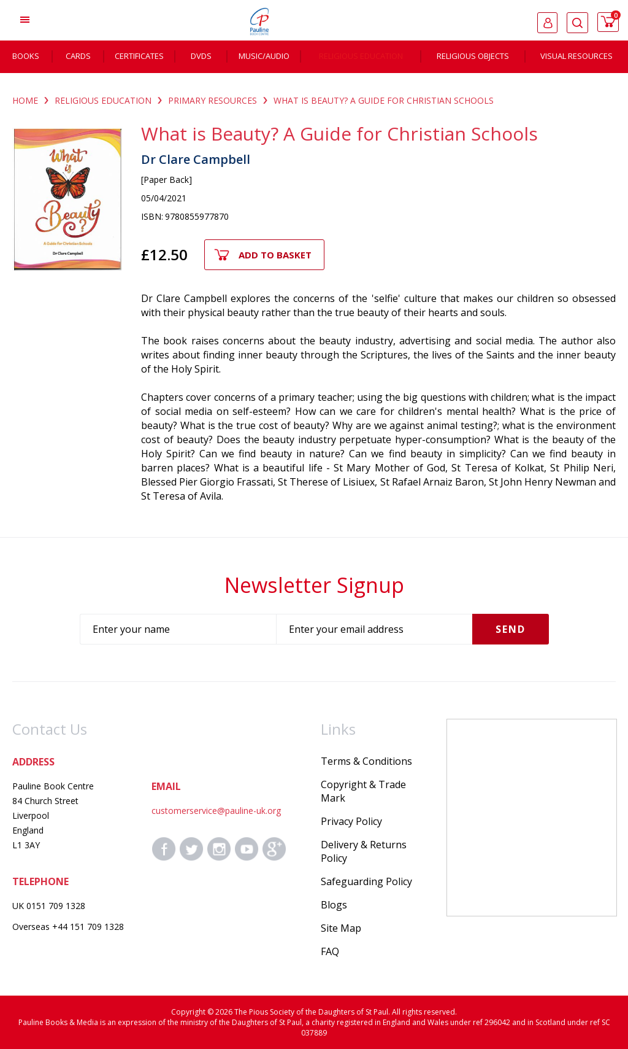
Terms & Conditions (366, 761)
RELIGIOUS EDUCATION (103, 100)
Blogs (334, 905)
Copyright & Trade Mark (363, 791)
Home (25, 100)
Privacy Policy (351, 821)
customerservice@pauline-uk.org (216, 810)
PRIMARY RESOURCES (212, 100)
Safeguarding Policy (366, 881)
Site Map (341, 928)
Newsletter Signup (314, 585)
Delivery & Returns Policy (364, 851)
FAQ (330, 951)
